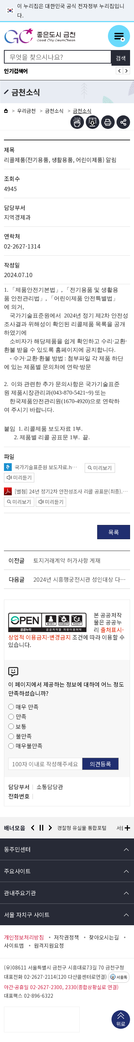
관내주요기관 (20, 892)
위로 (120, 1024)
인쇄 (108, 122)
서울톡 (121, 977)
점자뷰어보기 (77, 122)
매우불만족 (29, 745)
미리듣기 (19, 477)
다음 (50, 828)
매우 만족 (27, 706)
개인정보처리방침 (24, 937)
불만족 (24, 736)
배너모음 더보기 (127, 828)
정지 (41, 828)
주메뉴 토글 (119, 36)
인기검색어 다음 (126, 70)
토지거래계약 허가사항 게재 (66, 560)
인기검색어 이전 (119, 70)
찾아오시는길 (104, 937)
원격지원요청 (49, 945)
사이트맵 (14, 945)
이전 (32, 828)
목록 (113, 532)
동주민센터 (17, 849)
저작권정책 (66, 937)
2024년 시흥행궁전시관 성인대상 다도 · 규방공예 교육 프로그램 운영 (80, 579)
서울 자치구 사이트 (27, 914)
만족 (21, 716)
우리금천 (26, 110)
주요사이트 (17, 871)
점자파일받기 (92, 122)
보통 (21, 726)
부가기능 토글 (123, 122)
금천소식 (54, 110)
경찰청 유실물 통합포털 (82, 828)
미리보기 (100, 467)
